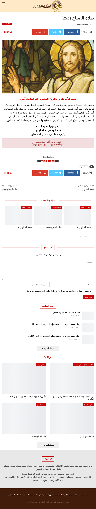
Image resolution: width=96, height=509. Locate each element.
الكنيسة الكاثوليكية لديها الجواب (83, 364)
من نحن (85, 495)
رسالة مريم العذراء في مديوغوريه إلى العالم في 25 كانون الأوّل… (54, 336)
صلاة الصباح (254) (9, 189)
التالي (80, 236)
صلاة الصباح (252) (86, 189)
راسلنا (77, 495)
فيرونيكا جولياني (46, 495)
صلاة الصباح (84, 167)
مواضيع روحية (41, 364)
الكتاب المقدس (14, 495)
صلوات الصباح (7, 24)
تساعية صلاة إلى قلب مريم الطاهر (66, 313)
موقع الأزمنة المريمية (64, 495)
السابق (87, 236)
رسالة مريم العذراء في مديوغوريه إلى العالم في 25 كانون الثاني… (54, 324)
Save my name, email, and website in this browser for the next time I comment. (59, 291)
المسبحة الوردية (30, 495)
